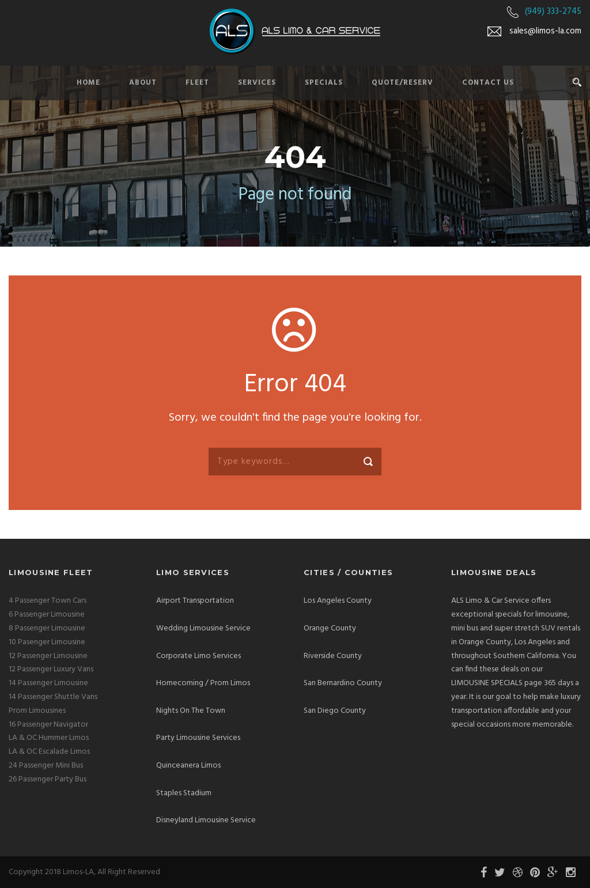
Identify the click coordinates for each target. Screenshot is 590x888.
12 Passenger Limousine (48, 656)
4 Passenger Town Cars (47, 600)
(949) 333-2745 (553, 11)
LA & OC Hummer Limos (49, 738)
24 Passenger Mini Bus (46, 765)
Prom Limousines (37, 710)
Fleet (197, 83)
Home (88, 83)
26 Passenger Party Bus (47, 779)
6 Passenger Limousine (47, 614)
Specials (324, 83)
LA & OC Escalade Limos (49, 751)
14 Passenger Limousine (48, 683)
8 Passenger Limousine (47, 628)
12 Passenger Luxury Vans (51, 669)
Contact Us (488, 83)
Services (257, 83)
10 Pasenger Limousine (47, 642)
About (143, 83)
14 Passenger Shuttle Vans (53, 697)
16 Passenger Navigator (48, 724)
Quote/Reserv (402, 83)
